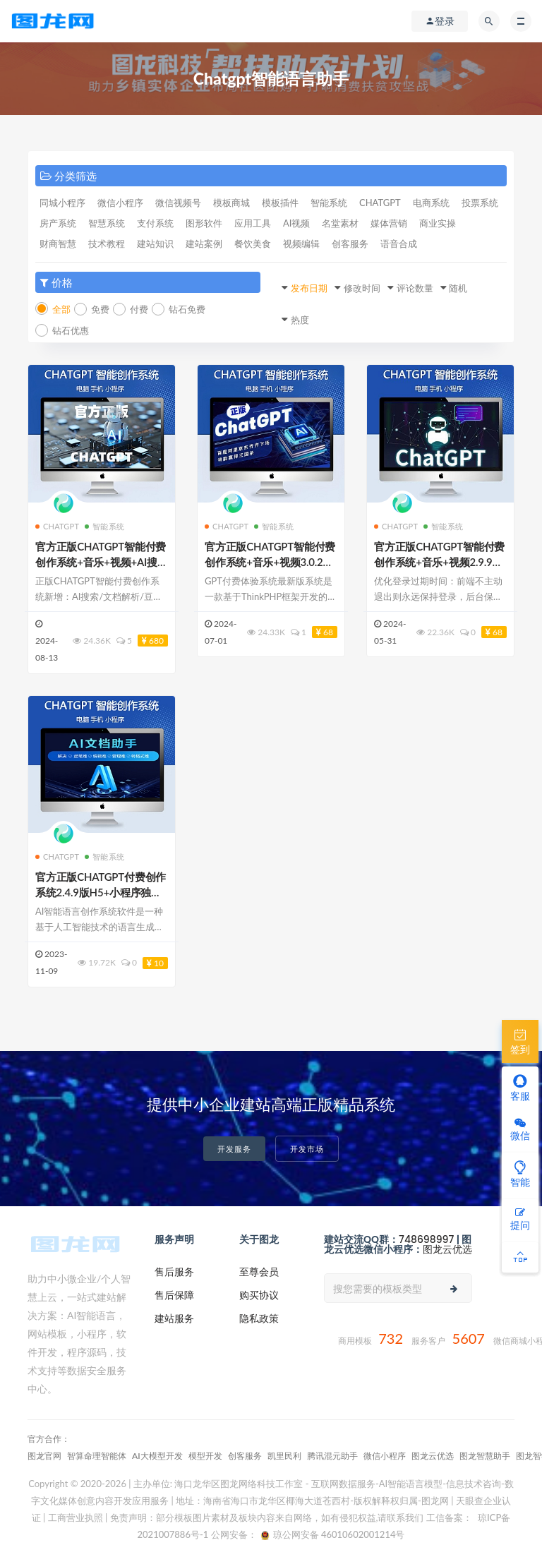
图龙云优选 (447, 1249)
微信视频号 (178, 202)
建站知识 (155, 243)
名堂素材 (340, 223)
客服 (520, 1088)
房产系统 (58, 223)
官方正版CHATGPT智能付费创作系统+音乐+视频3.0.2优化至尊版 (270, 562)
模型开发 (205, 1455)
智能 (520, 1174)
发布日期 (309, 288)
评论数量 (415, 288)
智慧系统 (106, 223)
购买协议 (259, 1295)
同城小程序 (62, 202)
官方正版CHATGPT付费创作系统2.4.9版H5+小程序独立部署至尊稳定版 (100, 892)
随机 (458, 288)
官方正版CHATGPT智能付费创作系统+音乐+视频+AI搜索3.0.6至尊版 (101, 562)
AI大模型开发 (157, 1455)
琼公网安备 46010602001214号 (332, 1534)
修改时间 (362, 288)
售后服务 (174, 1272)
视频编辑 (301, 243)
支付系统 (155, 223)
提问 (520, 1219)
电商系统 (431, 202)
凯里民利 (284, 1455)
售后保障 (174, 1295)
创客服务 (350, 243)
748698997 (426, 1239)
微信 (520, 1129)
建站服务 (174, 1318)
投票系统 (480, 202)
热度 (300, 319)
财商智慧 (58, 243)
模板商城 (231, 202)
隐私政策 (259, 1318)
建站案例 (204, 243)
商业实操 (437, 223)
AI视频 (296, 223)
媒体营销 (389, 223)
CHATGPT (380, 202)
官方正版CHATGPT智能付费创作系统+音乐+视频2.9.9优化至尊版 (439, 562)
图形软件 (204, 223)
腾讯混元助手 (332, 1455)
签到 (520, 1041)
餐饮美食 (252, 243)
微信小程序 (120, 202)
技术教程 (106, 243)
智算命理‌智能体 (96, 1455)
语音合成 (398, 243)
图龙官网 (44, 1455)
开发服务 (234, 1148)
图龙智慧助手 (484, 1455)
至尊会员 (259, 1272)
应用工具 (252, 223)
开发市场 (307, 1148)
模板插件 (280, 202)
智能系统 (329, 202)
